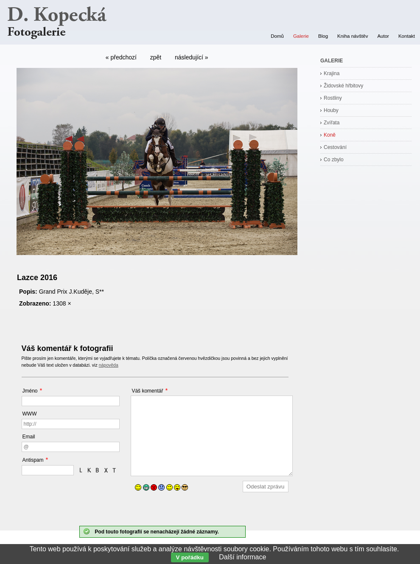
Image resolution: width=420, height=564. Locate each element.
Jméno (30, 391)
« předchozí (121, 57)
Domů (277, 36)
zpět (155, 57)
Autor (383, 36)
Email (28, 437)
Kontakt (406, 36)
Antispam (33, 460)
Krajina (331, 73)
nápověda (108, 365)
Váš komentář (147, 391)
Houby (331, 110)
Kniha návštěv (352, 36)
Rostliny (333, 98)
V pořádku (190, 557)
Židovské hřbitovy (343, 86)
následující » (191, 57)
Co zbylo (334, 160)
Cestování (335, 147)
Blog (323, 36)
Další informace (242, 557)
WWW (29, 414)
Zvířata (331, 123)
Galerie (301, 36)
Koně (330, 135)
